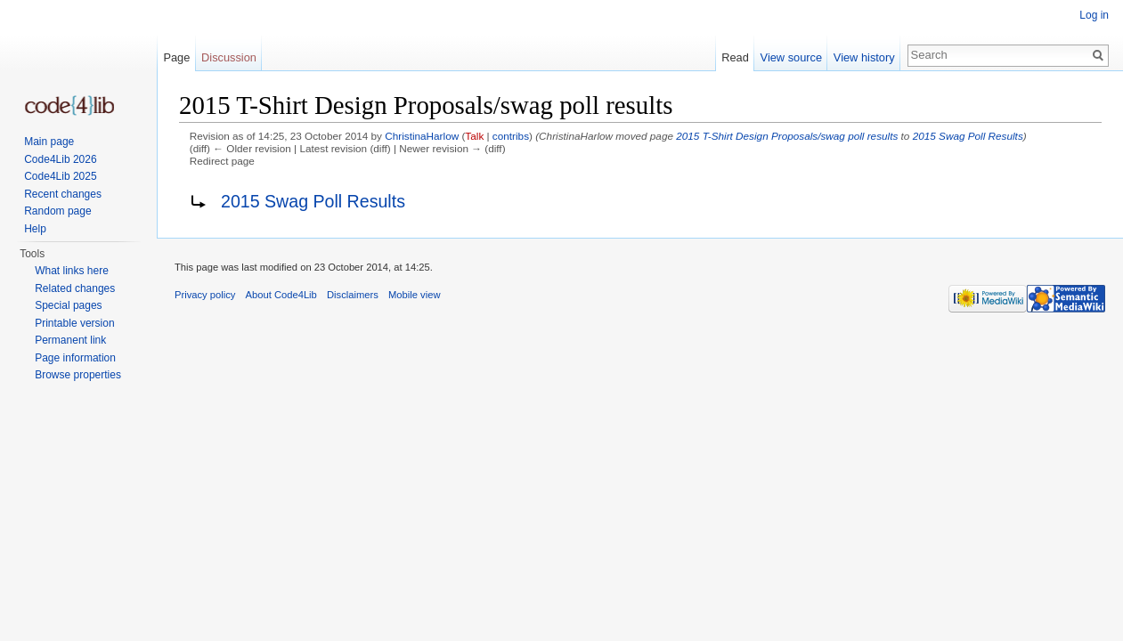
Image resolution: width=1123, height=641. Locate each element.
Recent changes (63, 194)
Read (735, 57)
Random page (57, 211)
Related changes (75, 288)
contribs (510, 136)
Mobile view (414, 294)
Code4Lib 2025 (60, 176)
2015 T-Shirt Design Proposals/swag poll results (787, 136)
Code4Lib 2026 (60, 159)
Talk (474, 136)
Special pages (68, 305)
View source (791, 57)
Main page (49, 141)
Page (176, 57)
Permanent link (70, 340)
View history (864, 57)
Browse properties (78, 375)
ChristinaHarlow (422, 136)
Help (35, 229)
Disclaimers (352, 294)
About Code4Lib (281, 294)
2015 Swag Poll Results (968, 136)
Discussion (228, 57)
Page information (75, 358)
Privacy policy (205, 294)
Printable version (74, 323)
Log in (1094, 15)
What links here (72, 270)
